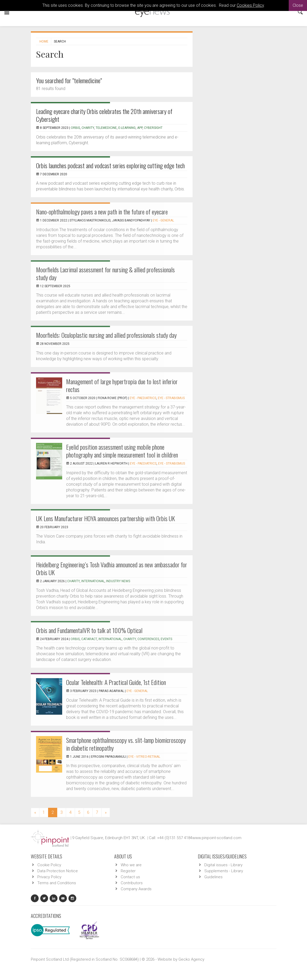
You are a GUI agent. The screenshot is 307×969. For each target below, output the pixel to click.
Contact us (130, 877)
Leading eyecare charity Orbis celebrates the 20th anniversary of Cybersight (104, 115)
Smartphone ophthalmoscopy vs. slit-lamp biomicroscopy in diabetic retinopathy (126, 744)
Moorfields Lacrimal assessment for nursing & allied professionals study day (105, 273)
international (93, 581)
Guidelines (213, 877)
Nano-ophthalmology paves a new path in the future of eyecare (102, 211)
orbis (75, 639)
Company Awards (136, 889)
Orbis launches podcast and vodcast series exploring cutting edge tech (110, 165)
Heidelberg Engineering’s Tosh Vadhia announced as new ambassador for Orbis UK (111, 568)
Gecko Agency (191, 959)
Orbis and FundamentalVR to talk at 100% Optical (89, 630)
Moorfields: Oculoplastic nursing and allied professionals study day (106, 335)
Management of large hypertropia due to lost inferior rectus (122, 385)
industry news (118, 581)
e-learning (127, 128)
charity (88, 128)
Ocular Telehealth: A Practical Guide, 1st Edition (116, 682)
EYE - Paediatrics (143, 398)
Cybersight (153, 128)
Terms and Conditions (56, 883)
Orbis (75, 128)
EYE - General (163, 220)
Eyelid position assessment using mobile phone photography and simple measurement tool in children (122, 450)
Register (128, 871)
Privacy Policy (49, 877)
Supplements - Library (223, 871)
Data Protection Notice (57, 871)
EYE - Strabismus (171, 398)
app (139, 128)
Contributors (132, 883)
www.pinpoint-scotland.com (216, 837)
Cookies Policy (250, 5)
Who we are (131, 865)
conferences (148, 639)
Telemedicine (106, 128)
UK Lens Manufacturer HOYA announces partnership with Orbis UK (105, 518)
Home (43, 41)
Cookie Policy (49, 865)
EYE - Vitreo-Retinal (144, 757)
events (166, 639)
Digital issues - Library (223, 865)
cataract (89, 639)
